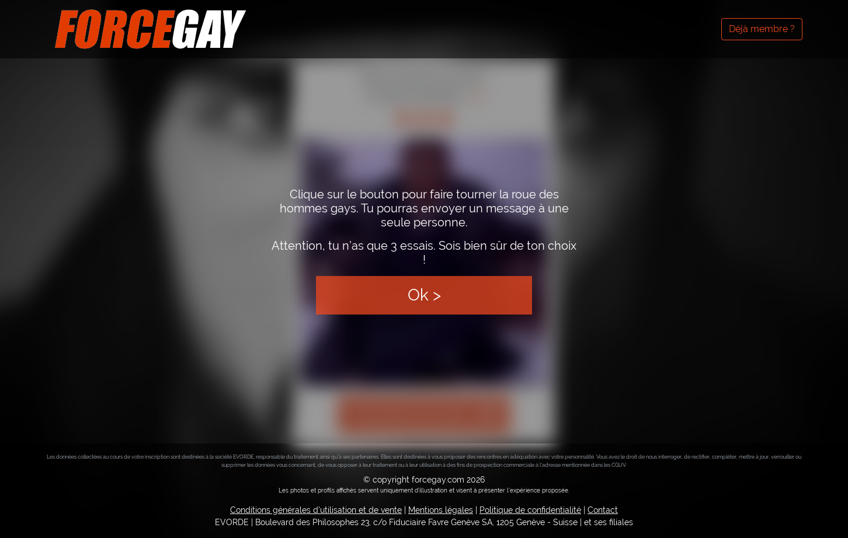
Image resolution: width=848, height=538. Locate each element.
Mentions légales (440, 510)
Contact (603, 510)
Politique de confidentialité (530, 510)
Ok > (424, 295)
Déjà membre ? (762, 28)
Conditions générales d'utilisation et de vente (316, 510)
